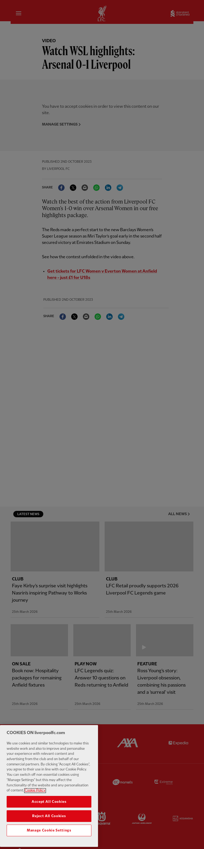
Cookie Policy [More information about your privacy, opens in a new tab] (35, 827)
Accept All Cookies (49, 838)
